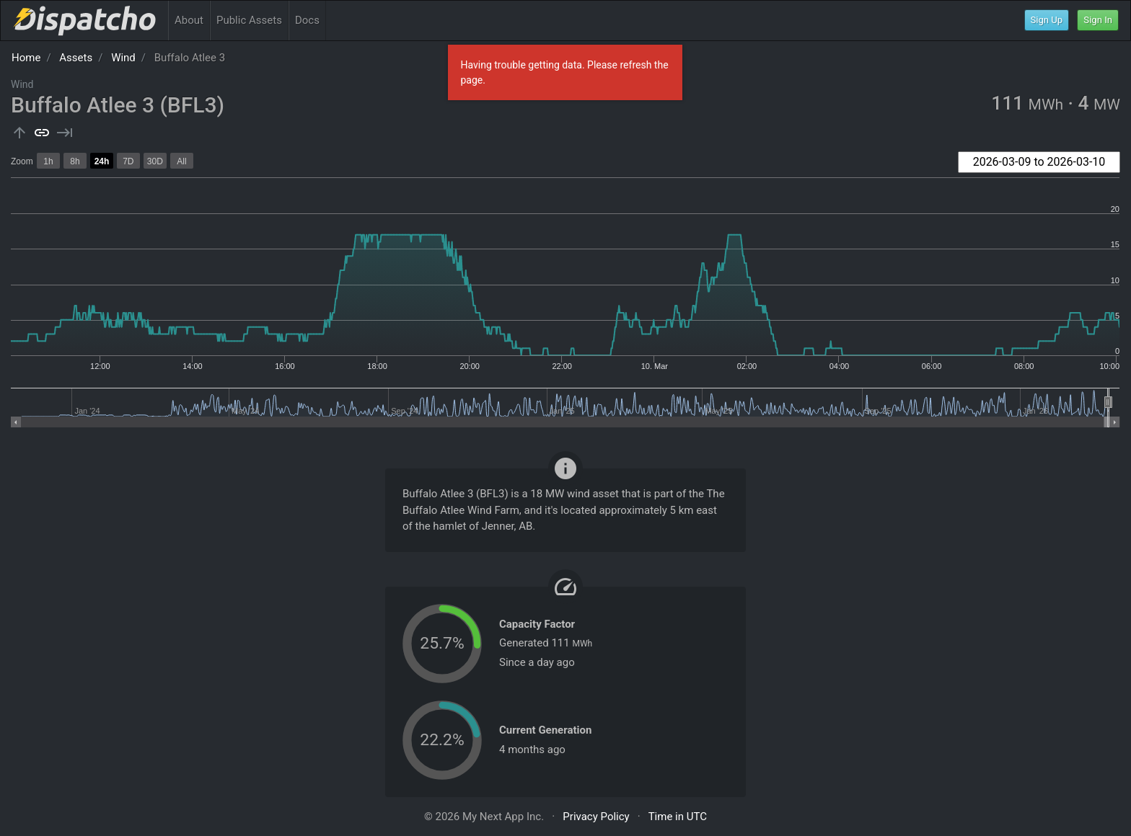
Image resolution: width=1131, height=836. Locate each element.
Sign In (1097, 19)
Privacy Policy (596, 816)
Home (26, 57)
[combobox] (1039, 162)
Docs (307, 20)
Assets (75, 57)
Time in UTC (677, 816)
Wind (123, 57)
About (189, 20)
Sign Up (1047, 19)
